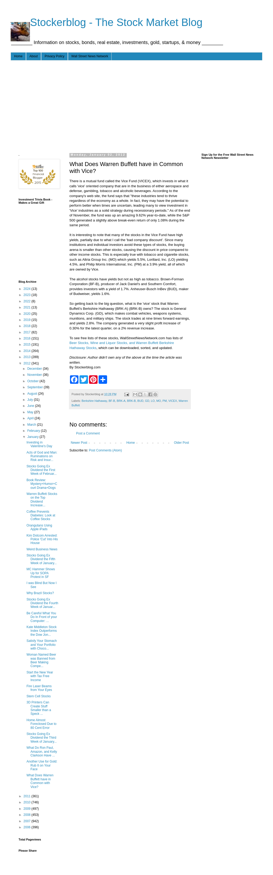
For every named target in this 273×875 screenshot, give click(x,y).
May (30, 412)
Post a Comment (88, 433)
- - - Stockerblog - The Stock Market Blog (106, 22)
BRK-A (121, 400)
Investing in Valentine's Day (39, 444)
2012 (28, 363)
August (32, 393)
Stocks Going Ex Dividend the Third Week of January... (42, 737)
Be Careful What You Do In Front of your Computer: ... (42, 617)
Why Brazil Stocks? (40, 593)
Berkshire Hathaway (94, 400)
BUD (140, 400)
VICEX (172, 400)
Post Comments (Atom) (105, 450)
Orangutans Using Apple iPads (39, 527)
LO (153, 400)
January (33, 437)
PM (164, 400)
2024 (28, 289)
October (33, 381)
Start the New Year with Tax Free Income (40, 676)
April (30, 418)
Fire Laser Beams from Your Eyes (39, 688)
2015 (28, 344)
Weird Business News (42, 549)
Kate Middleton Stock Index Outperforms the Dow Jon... (42, 631)
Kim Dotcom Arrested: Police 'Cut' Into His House (42, 539)
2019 (28, 320)
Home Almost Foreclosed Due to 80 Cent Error (41, 724)
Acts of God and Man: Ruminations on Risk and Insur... (42, 456)
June (31, 406)
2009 (28, 809)
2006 (28, 827)
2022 (28, 301)
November (35, 375)
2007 (28, 821)
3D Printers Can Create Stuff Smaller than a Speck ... (39, 708)
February (34, 431)
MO (158, 400)
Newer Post (79, 443)
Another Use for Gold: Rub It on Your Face (42, 765)
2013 (28, 357)
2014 (28, 351)
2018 (28, 326)
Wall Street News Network (89, 56)
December (35, 369)
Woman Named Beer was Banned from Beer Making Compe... (41, 660)
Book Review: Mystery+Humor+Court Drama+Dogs (42, 484)
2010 (28, 802)
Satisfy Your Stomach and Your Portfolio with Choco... (42, 644)
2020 (28, 314)
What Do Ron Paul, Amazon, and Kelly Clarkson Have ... (42, 751)
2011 (28, 796)
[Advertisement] (111, 105)
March (32, 424)
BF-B (112, 400)
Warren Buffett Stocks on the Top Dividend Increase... (42, 499)
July (30, 400)
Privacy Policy (54, 56)
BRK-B (131, 400)
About (33, 56)
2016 (28, 338)
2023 (28, 295)
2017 (28, 332)
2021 (28, 307)
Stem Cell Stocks (39, 696)
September (35, 387)
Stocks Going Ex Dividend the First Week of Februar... (42, 470)
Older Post (181, 443)
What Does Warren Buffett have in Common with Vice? (40, 781)
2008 (28, 815)
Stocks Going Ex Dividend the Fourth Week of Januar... (42, 603)
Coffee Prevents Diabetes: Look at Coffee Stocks (41, 515)
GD (147, 400)
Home (18, 56)
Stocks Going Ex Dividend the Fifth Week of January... (42, 559)
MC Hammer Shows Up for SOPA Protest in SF (41, 573)
